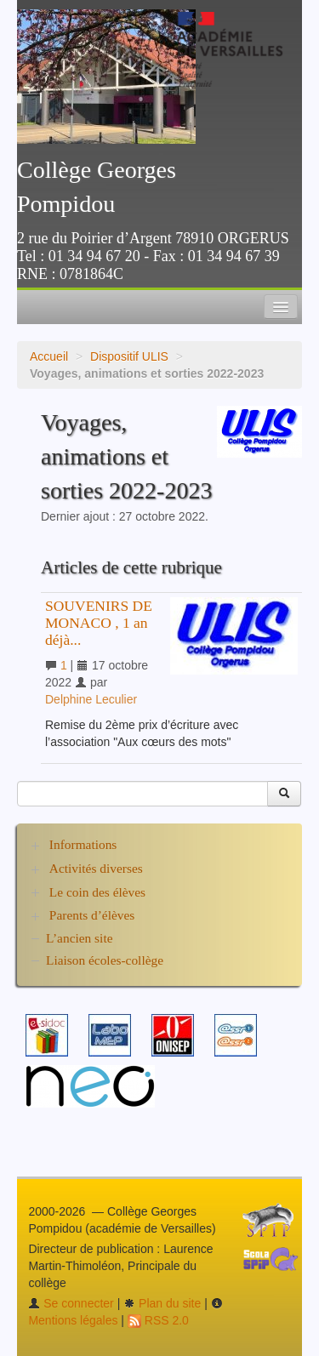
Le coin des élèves (97, 892)
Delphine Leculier (91, 699)
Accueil (49, 356)
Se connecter (70, 1303)
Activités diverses (96, 868)
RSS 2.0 (158, 1320)
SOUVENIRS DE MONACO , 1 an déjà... (98, 622)
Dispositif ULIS (129, 356)
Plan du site (162, 1303)
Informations (83, 844)
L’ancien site (79, 938)
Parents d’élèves (91, 915)
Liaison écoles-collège (104, 960)
